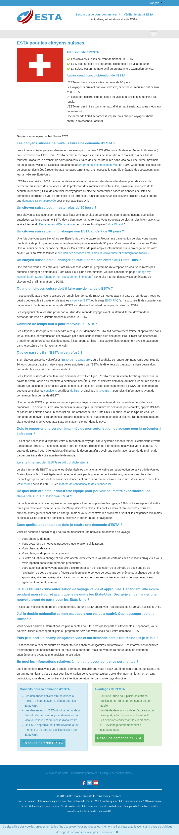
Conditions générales (84, 773)
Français (153, 3)
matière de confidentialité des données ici (85, 484)
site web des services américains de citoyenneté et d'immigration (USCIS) (104, 253)
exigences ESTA (80, 300)
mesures (26, 484)
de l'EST (75, 390)
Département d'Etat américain (57, 224)
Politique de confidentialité (116, 773)
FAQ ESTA (105, 390)
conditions (50, 390)
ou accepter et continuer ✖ (100, 832)
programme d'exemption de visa (98, 164)
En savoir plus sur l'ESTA (43, 743)
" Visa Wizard (114, 224)
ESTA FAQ (112, 300)
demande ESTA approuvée (39, 200)
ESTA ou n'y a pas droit (76, 359)
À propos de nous (57, 773)
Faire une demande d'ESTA (119, 738)
